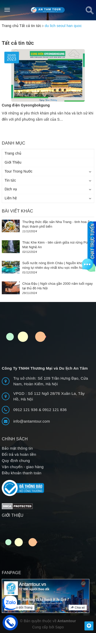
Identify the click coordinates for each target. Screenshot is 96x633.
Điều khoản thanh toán (21, 473)
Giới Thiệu (13, 162)
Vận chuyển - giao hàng (23, 467)
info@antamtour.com (31, 421)
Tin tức (10, 180)
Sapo (59, 627)
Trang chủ (13, 153)
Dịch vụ (11, 189)
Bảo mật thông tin (17, 448)
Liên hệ (11, 198)
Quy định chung (16, 460)
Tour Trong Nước (19, 171)
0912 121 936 (26, 409)
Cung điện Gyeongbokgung (26, 105)
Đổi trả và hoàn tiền (19, 454)
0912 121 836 (54, 409)
